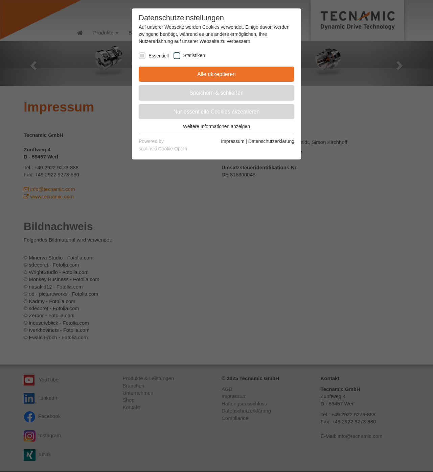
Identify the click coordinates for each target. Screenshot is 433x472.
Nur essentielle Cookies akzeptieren (216, 112)
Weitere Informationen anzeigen (216, 126)
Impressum (232, 141)
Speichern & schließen (216, 93)
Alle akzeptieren (216, 74)
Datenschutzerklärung (271, 141)
